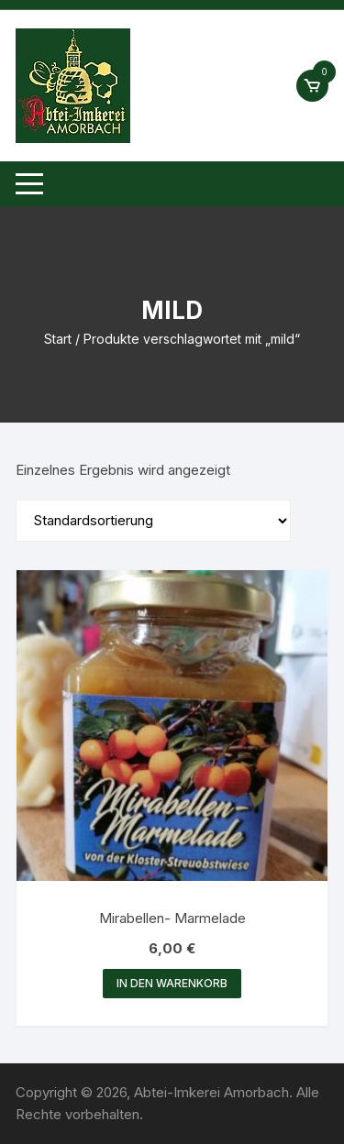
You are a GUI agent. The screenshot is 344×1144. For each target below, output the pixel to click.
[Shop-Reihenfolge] (153, 521)
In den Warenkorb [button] (172, 983)
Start (58, 338)
